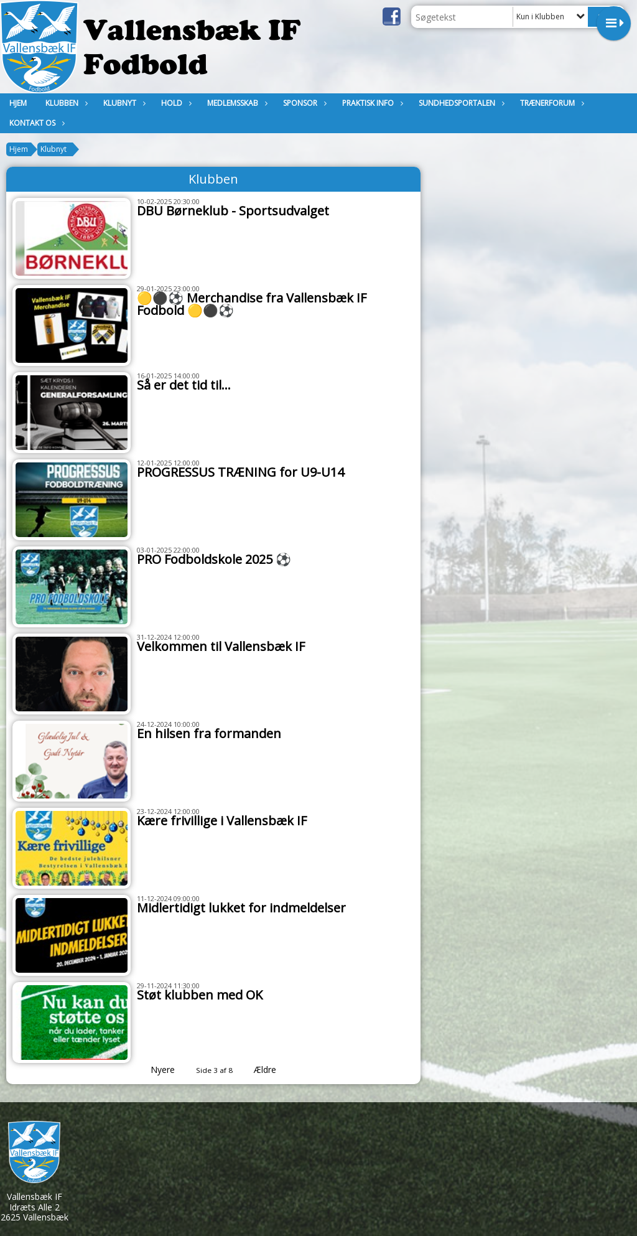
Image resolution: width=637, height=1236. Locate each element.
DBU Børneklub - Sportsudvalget (233, 210)
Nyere (155, 1069)
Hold (174, 103)
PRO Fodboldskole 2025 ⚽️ (214, 559)
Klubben (65, 103)
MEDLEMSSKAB (235, 103)
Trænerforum (550, 103)
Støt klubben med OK (200, 994)
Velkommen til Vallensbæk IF (221, 646)
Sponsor (303, 103)
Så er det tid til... (184, 385)
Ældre (274, 1069)
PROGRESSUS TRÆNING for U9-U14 (240, 472)
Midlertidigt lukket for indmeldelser (241, 907)
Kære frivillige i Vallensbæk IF (222, 820)
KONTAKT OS (35, 123)
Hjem (18, 103)
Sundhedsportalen (460, 103)
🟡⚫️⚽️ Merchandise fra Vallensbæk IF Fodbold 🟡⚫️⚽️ (251, 304)
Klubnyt (122, 103)
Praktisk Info (371, 103)
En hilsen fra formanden (209, 733)
